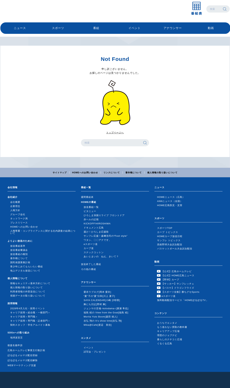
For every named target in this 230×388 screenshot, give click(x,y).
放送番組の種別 (19, 254)
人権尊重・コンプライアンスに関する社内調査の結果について (42, 232)
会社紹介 (13, 197)
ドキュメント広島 (94, 227)
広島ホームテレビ (19, 9)
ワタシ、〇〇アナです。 (97, 240)
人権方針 (15, 210)
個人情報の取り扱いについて (162, 172)
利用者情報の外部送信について (27, 291)
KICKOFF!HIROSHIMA (97, 223)
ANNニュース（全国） (170, 201)
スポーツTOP (164, 228)
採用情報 (13, 303)
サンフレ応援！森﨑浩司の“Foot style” (106, 236)
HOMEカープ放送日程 (169, 236)
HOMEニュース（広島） (171, 197)
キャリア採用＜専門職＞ (24, 316)
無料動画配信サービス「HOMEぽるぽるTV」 (182, 300)
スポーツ (58, 28)
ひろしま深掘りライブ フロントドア (104, 215)
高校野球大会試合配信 (169, 244)
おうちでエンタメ (167, 323)
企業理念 (15, 206)
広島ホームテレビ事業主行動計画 (26, 350)
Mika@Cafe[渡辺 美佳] (98, 325)
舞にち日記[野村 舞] (95, 304)
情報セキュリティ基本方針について (30, 283)
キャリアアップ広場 (168, 331)
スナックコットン (94, 252)
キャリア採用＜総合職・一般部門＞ (30, 312)
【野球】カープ (170, 279)
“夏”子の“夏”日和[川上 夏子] (99, 296)
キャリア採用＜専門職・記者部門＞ (30, 321)
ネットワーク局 (19, 218)
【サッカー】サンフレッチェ (178, 284)
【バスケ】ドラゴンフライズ (178, 288)
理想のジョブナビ (167, 335)
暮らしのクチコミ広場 (169, 339)
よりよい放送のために (20, 241)
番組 (96, 28)
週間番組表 (87, 197)
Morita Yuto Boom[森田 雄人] (101, 316)
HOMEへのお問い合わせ (85, 172)
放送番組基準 (17, 246)
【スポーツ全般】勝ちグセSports (181, 292)
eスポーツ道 (91, 244)
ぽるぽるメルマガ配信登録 (23, 355)
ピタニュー (90, 211)
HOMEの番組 (88, 202)
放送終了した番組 (91, 264)
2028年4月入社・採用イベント (27, 308)
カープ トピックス (167, 232)
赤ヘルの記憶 (91, 219)
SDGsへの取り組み (19, 332)
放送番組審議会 (19, 250)
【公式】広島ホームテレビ (177, 271)
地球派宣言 (16, 337)
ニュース (20, 28)
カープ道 (89, 248)
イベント (134, 28)
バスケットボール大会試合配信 (174, 248)
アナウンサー (173, 28)
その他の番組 (88, 269)
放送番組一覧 (91, 207)
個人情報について (18, 278)
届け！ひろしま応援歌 (96, 232)
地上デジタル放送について (25, 270)
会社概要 (15, 202)
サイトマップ (60, 172)
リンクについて (112, 172)
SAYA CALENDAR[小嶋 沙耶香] (102, 300)
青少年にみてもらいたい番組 (26, 266)
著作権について (133, 172)
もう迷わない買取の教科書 (172, 327)
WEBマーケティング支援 (22, 365)
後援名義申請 (15, 345)
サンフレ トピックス (169, 240)
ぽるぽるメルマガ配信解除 (23, 360)
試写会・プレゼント (95, 352)
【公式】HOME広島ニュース (178, 275)
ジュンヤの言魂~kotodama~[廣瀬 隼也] (106, 308)
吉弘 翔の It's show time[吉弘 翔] (103, 321)
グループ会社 (17, 214)
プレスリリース (19, 222)
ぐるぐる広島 (164, 343)
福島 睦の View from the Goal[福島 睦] (106, 312)
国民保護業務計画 (20, 262)
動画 (211, 28)
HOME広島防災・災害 (169, 205)
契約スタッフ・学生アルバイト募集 (30, 325)
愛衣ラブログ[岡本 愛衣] (97, 292)
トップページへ (115, 132)
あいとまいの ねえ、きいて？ (101, 256)
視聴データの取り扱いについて (27, 296)
